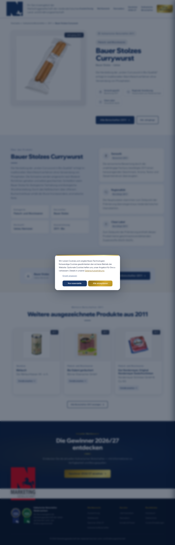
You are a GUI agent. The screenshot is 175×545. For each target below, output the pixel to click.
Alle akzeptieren (100, 283)
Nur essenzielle (75, 283)
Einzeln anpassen (70, 276)
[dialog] (87, 272)
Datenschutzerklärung (94, 270)
